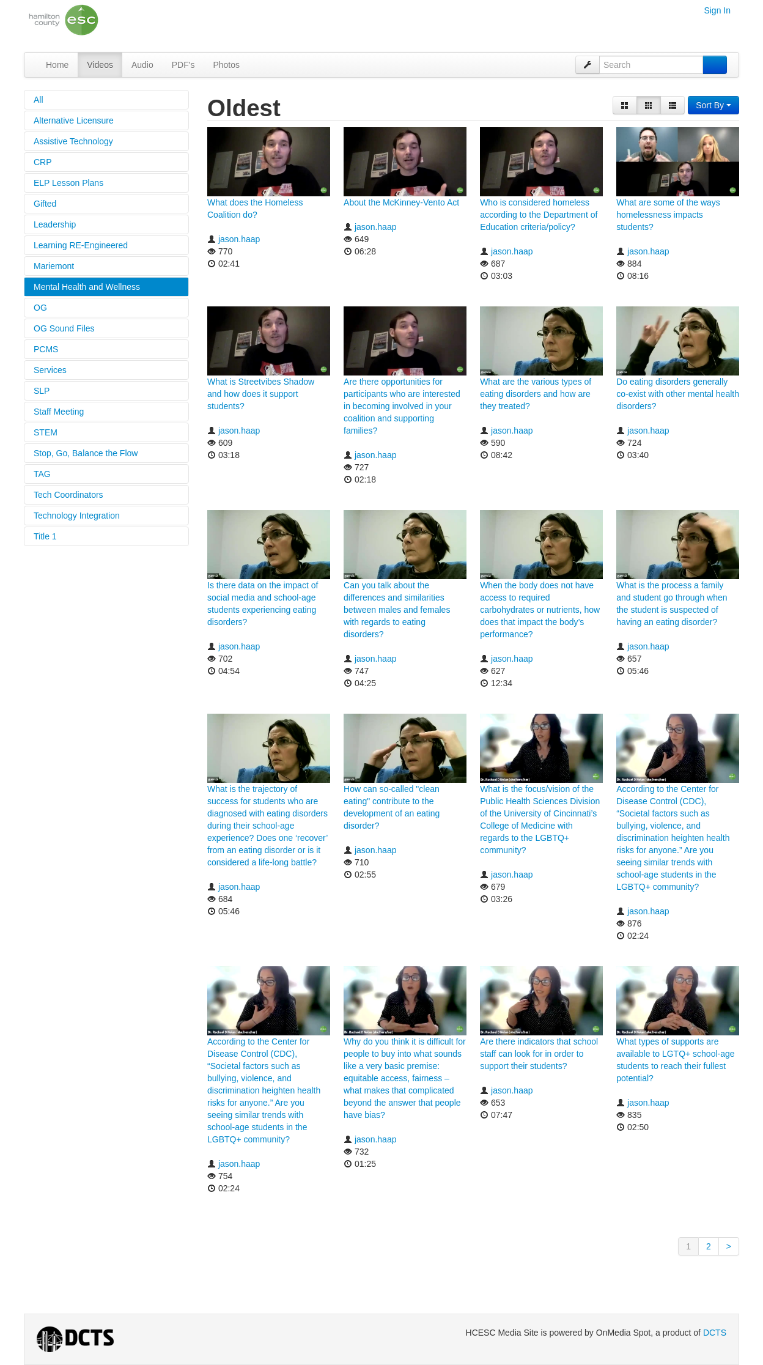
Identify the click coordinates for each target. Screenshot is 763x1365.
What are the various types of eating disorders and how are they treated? (535, 394)
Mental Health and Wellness (87, 287)
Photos (226, 65)
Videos (100, 65)
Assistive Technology (73, 141)
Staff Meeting (59, 411)
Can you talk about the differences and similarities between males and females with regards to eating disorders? (397, 609)
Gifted (45, 204)
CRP (43, 162)
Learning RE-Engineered (81, 245)
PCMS (46, 349)
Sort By (713, 105)
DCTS (714, 1332)
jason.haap (239, 239)
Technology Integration (77, 515)
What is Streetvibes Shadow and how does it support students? (260, 394)
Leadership (55, 224)
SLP (42, 391)
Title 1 (45, 536)
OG (40, 308)
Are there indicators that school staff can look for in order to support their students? (539, 1054)
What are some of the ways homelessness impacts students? (668, 215)
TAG (42, 474)
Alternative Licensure (74, 120)
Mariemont (54, 266)
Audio (142, 65)
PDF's (183, 65)
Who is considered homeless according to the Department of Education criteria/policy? (538, 215)
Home (57, 65)
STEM (45, 432)
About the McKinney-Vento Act (401, 202)
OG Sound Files (64, 328)
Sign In (717, 10)
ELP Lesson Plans (68, 183)
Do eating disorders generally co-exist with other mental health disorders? (677, 394)
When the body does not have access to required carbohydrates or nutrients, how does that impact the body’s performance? (540, 609)
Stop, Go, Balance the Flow (86, 453)
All (38, 100)
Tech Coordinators (68, 495)
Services (50, 370)
